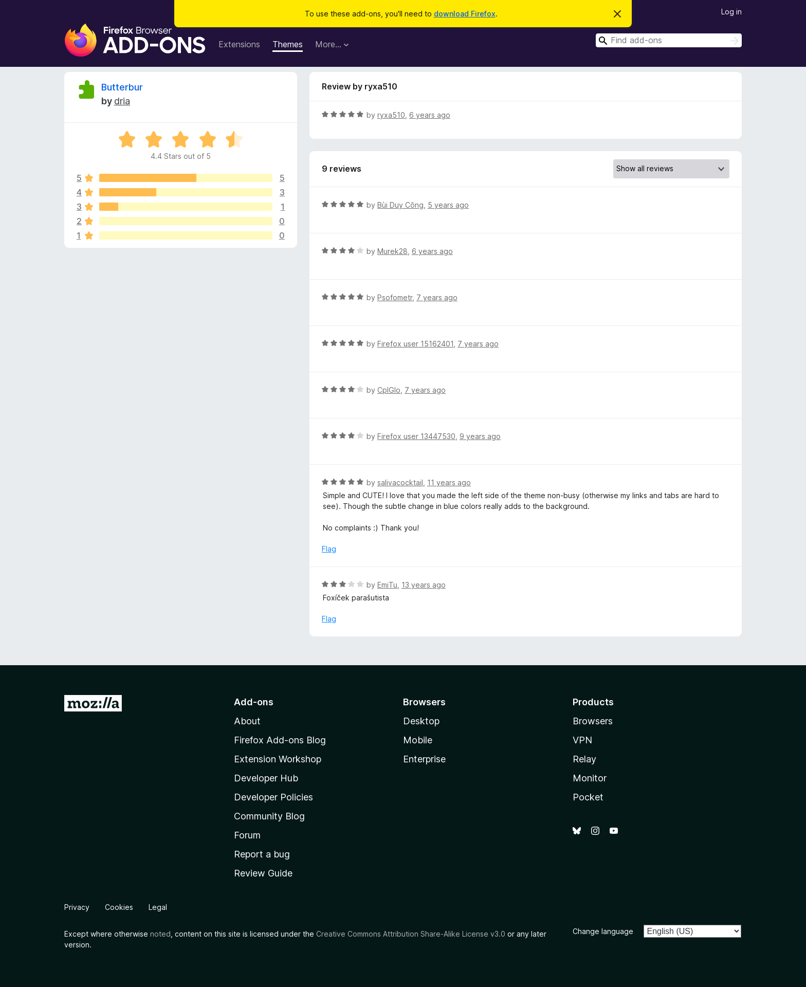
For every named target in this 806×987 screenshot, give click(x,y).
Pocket (588, 797)
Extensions (239, 44)
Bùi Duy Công (400, 204)
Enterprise (424, 759)
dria (122, 101)
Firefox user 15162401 (415, 343)
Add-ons (253, 702)
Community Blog (269, 816)
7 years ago (436, 297)
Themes (287, 44)
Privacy (76, 907)
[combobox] (669, 40)
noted (160, 933)
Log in (731, 11)
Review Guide (263, 873)
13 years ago (423, 584)
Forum (247, 835)
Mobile (417, 740)
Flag (329, 548)
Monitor (590, 778)
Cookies (119, 907)
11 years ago (449, 482)
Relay (584, 759)
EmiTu (387, 584)
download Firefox (465, 13)
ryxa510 (391, 115)
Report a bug (262, 854)
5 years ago (448, 204)
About (247, 721)
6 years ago (429, 115)
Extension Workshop (277, 759)
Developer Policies (273, 797)
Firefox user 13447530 (416, 436)
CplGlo (388, 390)
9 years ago (480, 436)
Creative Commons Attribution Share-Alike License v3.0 (410, 933)
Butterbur (122, 87)
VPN (582, 740)
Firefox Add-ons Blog (280, 740)
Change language (603, 931)
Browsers (593, 721)
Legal (158, 907)
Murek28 (392, 251)
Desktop (421, 721)
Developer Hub (266, 778)
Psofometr (394, 297)
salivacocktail (400, 482)
